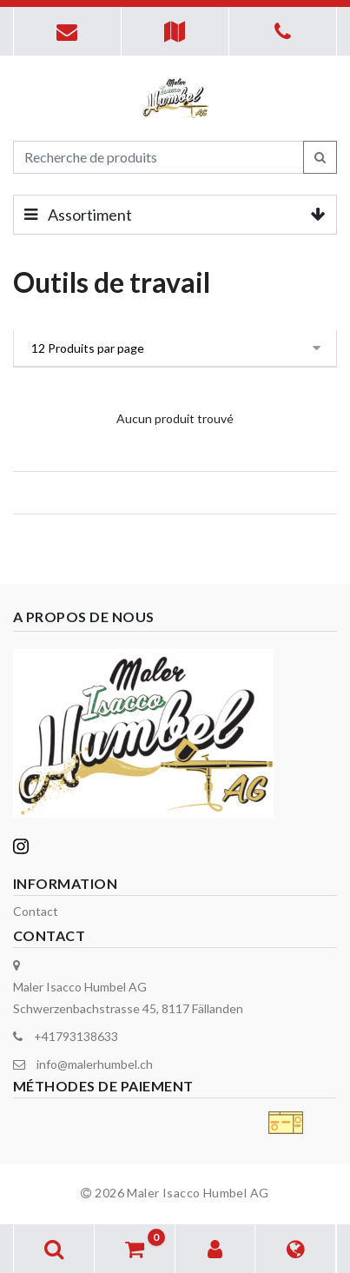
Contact (35, 911)
